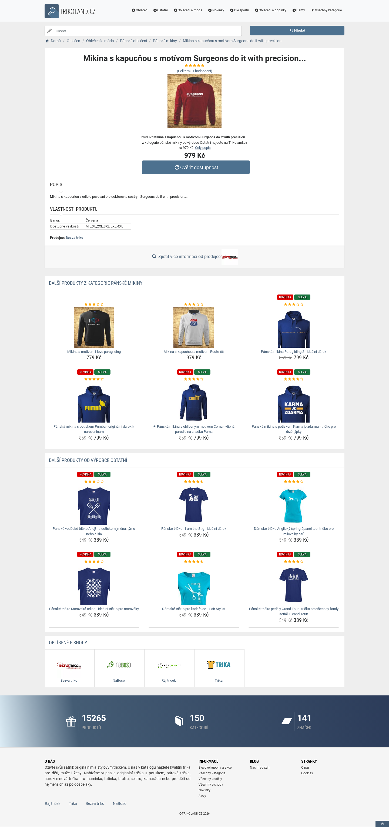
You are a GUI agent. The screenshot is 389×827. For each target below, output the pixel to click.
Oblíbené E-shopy (68, 642)
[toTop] (382, 824)
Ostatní (160, 10)
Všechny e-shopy (211, 784)
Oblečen (139, 10)
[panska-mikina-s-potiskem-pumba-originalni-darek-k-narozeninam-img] (94, 402)
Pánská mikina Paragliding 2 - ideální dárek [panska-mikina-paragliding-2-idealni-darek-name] (293, 352)
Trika (73, 803)
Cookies (307, 773)
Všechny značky (210, 779)
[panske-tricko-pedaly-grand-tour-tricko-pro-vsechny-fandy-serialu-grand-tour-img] (294, 584)
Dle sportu (239, 10)
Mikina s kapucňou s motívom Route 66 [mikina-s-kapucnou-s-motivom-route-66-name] (194, 352)
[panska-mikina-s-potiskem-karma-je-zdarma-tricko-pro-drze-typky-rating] (294, 379)
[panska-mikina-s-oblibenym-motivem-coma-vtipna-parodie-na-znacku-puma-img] (194, 402)
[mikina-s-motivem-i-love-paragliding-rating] (94, 304)
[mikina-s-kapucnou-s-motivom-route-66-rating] (194, 304)
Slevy (202, 796)
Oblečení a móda (187, 10)
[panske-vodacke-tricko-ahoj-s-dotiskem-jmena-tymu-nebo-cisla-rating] (94, 481)
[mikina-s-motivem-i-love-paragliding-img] (94, 327)
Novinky (216, 10)
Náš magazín (260, 767)
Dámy (298, 10)
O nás (305, 767)
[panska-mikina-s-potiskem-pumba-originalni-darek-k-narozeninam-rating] (94, 379)
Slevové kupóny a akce (215, 767)
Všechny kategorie (326, 10)
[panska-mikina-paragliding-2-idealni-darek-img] (294, 327)
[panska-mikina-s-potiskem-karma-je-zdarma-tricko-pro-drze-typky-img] (294, 402)
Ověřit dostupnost (195, 167)
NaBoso (119, 803)
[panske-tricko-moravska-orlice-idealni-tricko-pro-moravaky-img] (94, 584)
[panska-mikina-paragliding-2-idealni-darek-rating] (294, 304)
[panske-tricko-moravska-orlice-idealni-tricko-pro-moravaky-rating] (94, 561)
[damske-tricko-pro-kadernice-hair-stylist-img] (194, 584)
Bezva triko (74, 238)
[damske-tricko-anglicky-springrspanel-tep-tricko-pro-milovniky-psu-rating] (294, 481)
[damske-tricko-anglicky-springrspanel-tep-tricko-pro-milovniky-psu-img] (294, 504)
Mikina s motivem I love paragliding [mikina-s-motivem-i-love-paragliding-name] (94, 352)
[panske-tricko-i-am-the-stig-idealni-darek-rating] (194, 481)
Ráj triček (52, 803)
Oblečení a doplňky (270, 10)
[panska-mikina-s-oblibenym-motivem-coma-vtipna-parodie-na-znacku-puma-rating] (194, 379)
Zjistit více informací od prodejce (194, 257)
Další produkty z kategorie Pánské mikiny (95, 283)
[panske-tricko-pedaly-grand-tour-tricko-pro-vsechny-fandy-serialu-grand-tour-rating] (294, 561)
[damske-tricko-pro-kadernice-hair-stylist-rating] (194, 561)
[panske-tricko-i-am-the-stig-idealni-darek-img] (194, 504)
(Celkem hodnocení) (194, 71)
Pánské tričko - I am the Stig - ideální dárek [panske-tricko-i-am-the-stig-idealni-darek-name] (193, 529)
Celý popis (203, 148)
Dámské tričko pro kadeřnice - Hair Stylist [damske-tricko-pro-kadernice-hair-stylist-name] (193, 609)
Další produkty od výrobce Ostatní (88, 460)
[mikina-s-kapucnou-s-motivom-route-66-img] (194, 327)
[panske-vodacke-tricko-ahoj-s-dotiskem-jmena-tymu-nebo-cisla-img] (94, 504)
